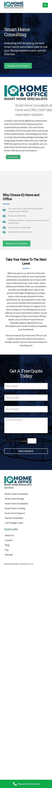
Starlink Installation (14, 518)
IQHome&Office (14, 564)
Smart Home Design (14, 498)
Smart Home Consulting (16, 493)
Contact (9, 540)
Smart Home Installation (16, 503)
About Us (9, 535)
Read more (13, 157)
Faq (6, 549)
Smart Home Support (15, 513)
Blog (7, 545)
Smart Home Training (15, 508)
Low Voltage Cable (14, 522)
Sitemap (9, 554)
